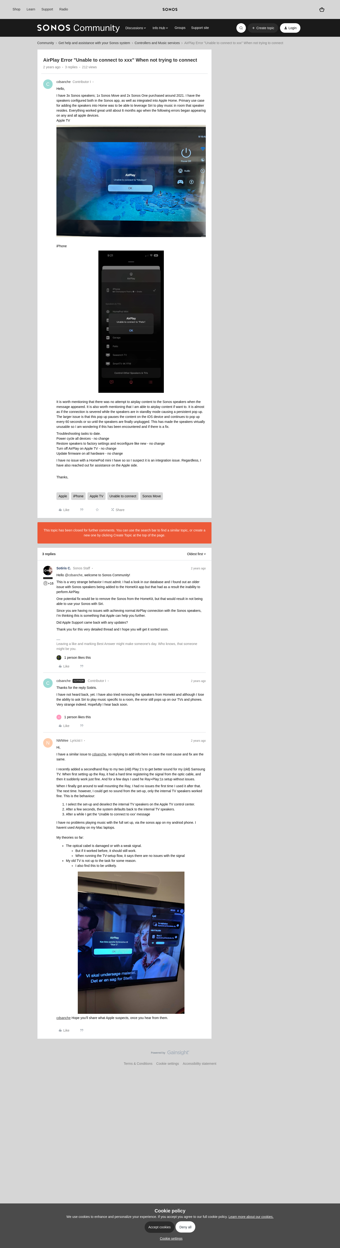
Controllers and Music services (157, 43)
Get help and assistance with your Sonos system (94, 43)
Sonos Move (151, 496)
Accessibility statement (199, 1063)
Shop (16, 9)
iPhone (78, 496)
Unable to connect (123, 496)
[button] (263, 28)
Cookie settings (167, 1063)
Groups (180, 28)
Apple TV (96, 496)
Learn (31, 9)
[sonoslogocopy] (170, 9)
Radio (63, 9)
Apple (63, 496)
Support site (200, 28)
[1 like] (73, 657)
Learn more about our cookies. (251, 1217)
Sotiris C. (63, 568)
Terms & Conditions (138, 1063)
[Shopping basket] (321, 9)
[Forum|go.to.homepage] (78, 28)
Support (47, 9)
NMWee (62, 740)
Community (45, 43)
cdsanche (63, 82)
